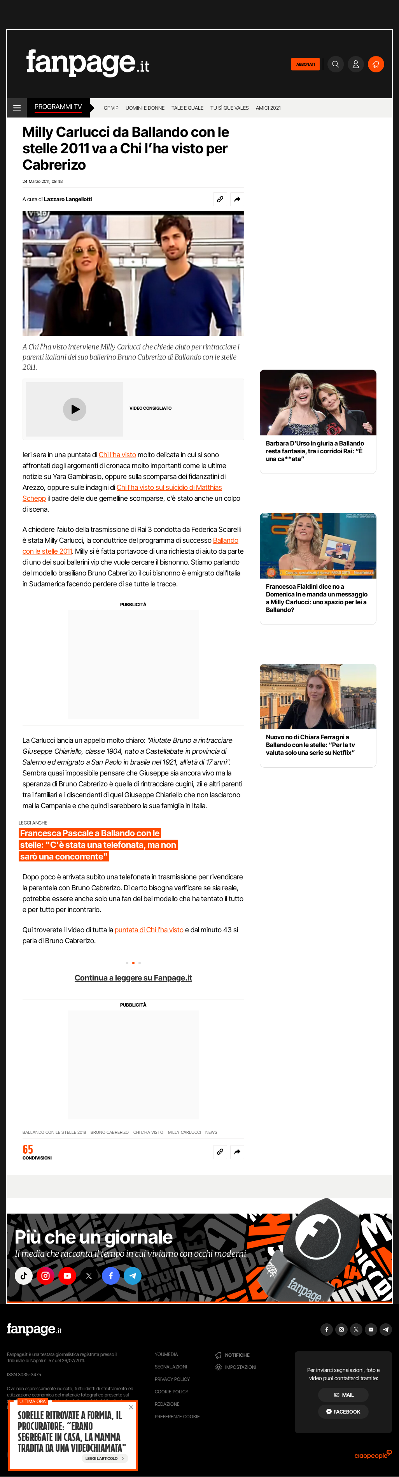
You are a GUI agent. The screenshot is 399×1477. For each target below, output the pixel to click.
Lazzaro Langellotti (68, 199)
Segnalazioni (171, 1367)
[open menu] (17, 108)
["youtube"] (67, 1276)
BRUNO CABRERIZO (110, 1132)
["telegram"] (133, 1276)
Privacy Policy (172, 1379)
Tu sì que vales (229, 108)
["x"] (89, 1276)
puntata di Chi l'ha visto (149, 930)
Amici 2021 (268, 108)
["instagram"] (45, 1276)
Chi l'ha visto (117, 455)
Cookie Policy (171, 1392)
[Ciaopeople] (373, 1457)
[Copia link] (220, 199)
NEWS (211, 1132)
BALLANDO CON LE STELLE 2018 (54, 1132)
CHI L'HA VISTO (148, 1132)
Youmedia (166, 1354)
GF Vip (111, 108)
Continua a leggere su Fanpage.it (133, 977)
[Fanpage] (34, 1329)
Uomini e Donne (145, 108)
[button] (237, 199)
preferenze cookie (177, 1416)
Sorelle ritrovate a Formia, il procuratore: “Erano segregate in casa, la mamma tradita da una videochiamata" (72, 1432)
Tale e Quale (187, 108)
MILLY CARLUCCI (184, 1132)
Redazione (167, 1404)
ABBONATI (305, 64)
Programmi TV (58, 107)
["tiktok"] (24, 1276)
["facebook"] (111, 1276)
